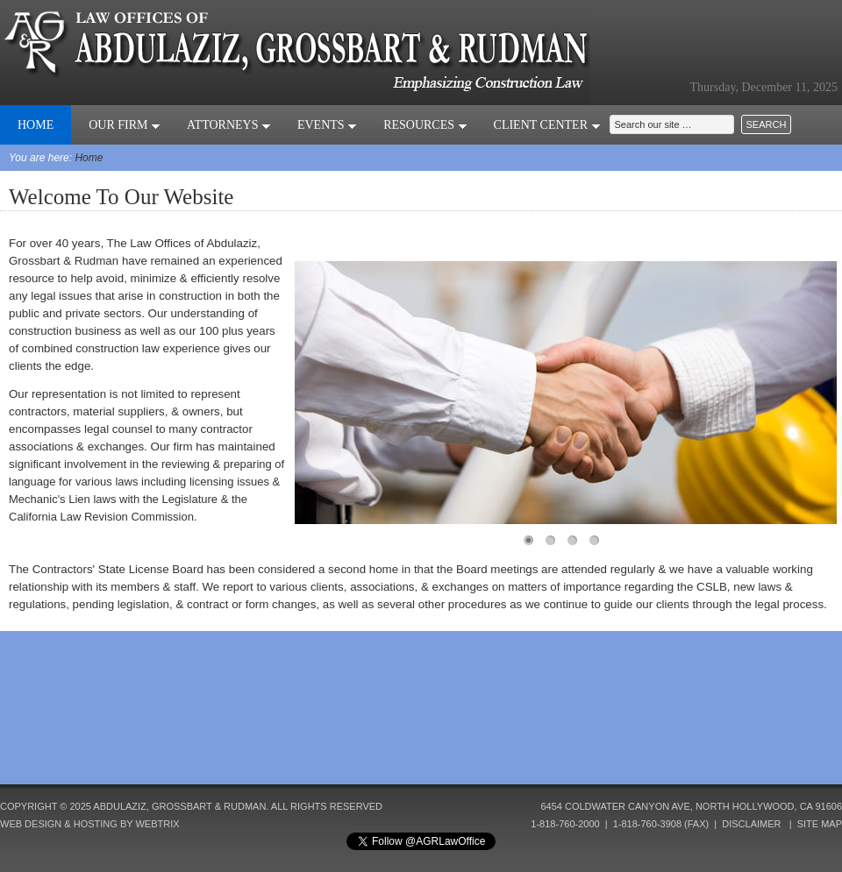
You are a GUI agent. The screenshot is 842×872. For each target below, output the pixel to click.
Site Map (819, 824)
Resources (425, 124)
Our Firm (125, 124)
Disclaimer (751, 824)
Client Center (547, 124)
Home (36, 124)
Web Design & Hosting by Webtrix (90, 824)
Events (327, 124)
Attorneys (229, 124)
